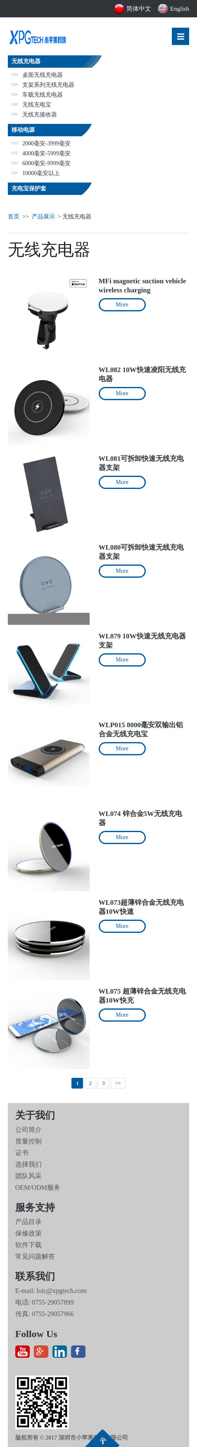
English (173, 8)
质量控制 (28, 1141)
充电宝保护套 (29, 188)
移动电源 (23, 130)
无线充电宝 (31, 105)
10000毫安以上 (35, 173)
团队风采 (28, 1175)
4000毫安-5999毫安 (41, 153)
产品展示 (43, 216)
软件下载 (28, 1244)
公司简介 (28, 1129)
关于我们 (35, 1115)
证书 (21, 1152)
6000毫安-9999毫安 (41, 163)
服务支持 (35, 1207)
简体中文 (132, 8)
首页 (13, 216)
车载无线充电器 (37, 95)
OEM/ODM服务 (37, 1187)
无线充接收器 (34, 114)
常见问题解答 (35, 1256)
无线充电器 (26, 61)
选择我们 (28, 1164)
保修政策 (28, 1233)
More (122, 304)
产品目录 (28, 1221)
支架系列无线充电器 (42, 85)
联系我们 (35, 1276)
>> (118, 1083)
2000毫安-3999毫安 (41, 143)
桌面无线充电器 (37, 75)
